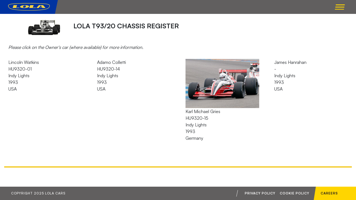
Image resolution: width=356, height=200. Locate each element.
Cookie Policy (294, 193)
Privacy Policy (260, 193)
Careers (329, 193)
